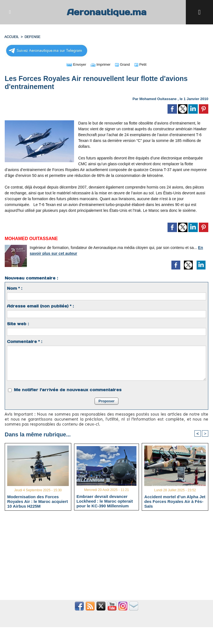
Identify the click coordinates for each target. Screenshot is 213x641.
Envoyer (74, 64)
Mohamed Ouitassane (157, 99)
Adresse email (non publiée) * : (40, 306)
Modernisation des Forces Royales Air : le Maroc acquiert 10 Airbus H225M (37, 501)
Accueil (11, 37)
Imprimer (100, 64)
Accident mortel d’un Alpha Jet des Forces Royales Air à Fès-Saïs (174, 501)
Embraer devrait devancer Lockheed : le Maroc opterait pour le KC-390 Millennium (105, 501)
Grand (123, 64)
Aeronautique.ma (106, 12)
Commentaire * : (24, 341)
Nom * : (14, 288)
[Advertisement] (106, 558)
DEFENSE (32, 37)
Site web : (18, 323)
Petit (142, 64)
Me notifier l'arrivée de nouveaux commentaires (67, 389)
